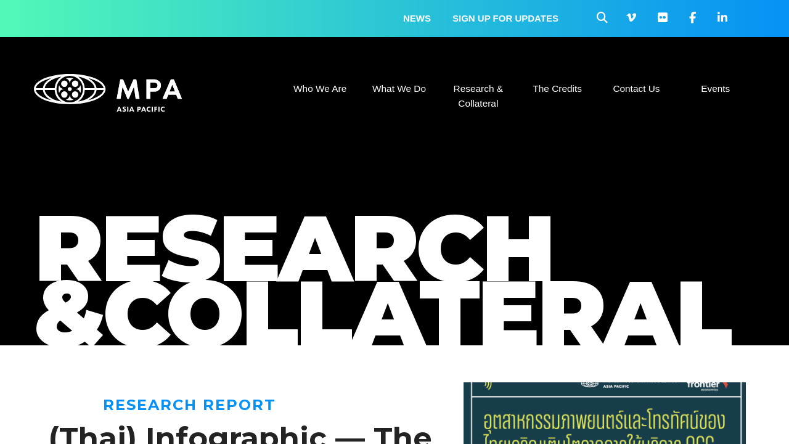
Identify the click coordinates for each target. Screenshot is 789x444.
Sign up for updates (505, 18)
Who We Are (319, 88)
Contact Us (636, 88)
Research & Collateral (478, 96)
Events (715, 88)
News (417, 18)
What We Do (399, 88)
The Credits (557, 88)
